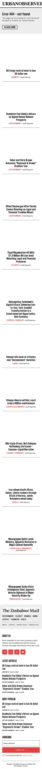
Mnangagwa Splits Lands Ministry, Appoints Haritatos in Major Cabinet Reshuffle (21, 541)
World (15, 502)
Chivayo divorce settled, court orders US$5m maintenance (21, 402)
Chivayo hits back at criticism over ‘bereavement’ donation (21, 358)
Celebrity (15, 265)
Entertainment (15, 123)
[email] (21, 743)
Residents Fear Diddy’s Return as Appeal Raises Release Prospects (21, 116)
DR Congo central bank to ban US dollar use (21, 72)
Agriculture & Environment (21, 548)
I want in (21, 750)
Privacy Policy (27, 755)
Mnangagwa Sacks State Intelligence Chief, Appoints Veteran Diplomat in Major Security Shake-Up (21, 591)
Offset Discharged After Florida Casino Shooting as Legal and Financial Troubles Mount (21, 209)
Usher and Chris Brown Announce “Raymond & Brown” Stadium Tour (21, 163)
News (15, 363)
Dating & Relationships (15, 407)
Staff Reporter (25, 77)
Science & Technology (15, 320)
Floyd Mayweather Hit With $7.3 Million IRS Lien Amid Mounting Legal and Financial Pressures (21, 257)
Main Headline (15, 599)
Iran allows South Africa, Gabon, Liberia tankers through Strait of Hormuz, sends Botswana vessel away (21, 494)
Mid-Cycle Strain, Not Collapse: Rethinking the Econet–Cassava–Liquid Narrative (21, 446)
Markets (15, 77)
